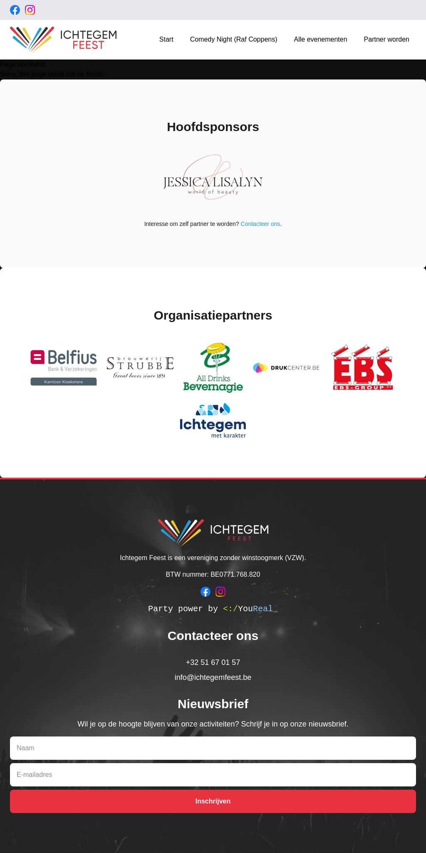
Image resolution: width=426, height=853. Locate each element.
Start (166, 39)
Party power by (213, 609)
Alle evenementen (320, 39)
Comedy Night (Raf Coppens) (233, 39)
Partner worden (386, 39)
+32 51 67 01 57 (213, 662)
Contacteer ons (260, 224)
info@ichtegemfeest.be (213, 677)
